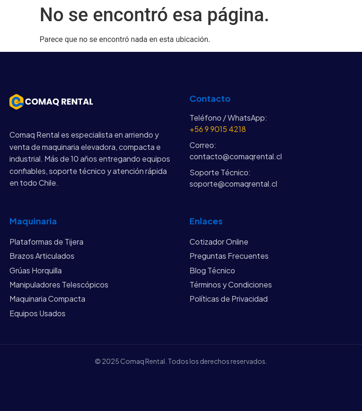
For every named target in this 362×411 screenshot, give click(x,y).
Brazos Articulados (41, 256)
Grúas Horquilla (35, 270)
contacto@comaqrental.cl (235, 156)
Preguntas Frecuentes (229, 256)
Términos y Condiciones (230, 284)
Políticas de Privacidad (228, 299)
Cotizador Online (218, 242)
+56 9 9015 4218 (217, 129)
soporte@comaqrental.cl (233, 184)
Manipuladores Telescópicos (58, 284)
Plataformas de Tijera (46, 242)
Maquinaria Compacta (47, 299)
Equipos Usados (37, 313)
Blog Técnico (212, 270)
